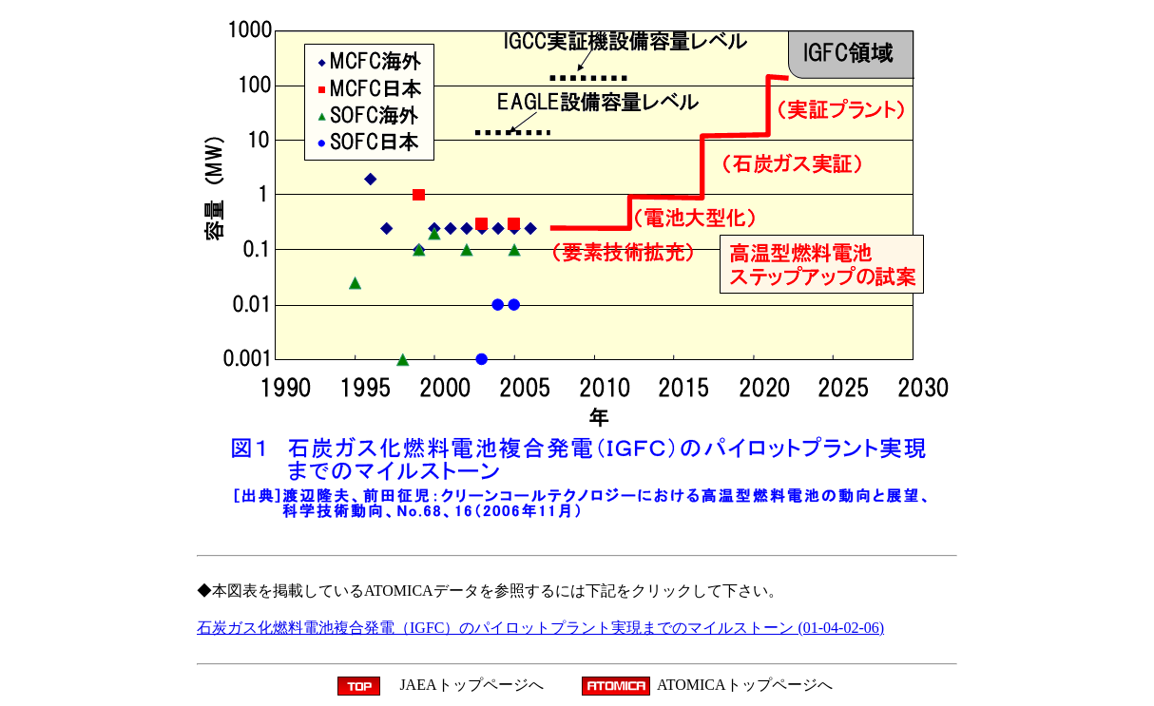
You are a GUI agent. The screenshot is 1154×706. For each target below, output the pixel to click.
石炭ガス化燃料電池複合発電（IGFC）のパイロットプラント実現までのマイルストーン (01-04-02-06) (540, 628)
